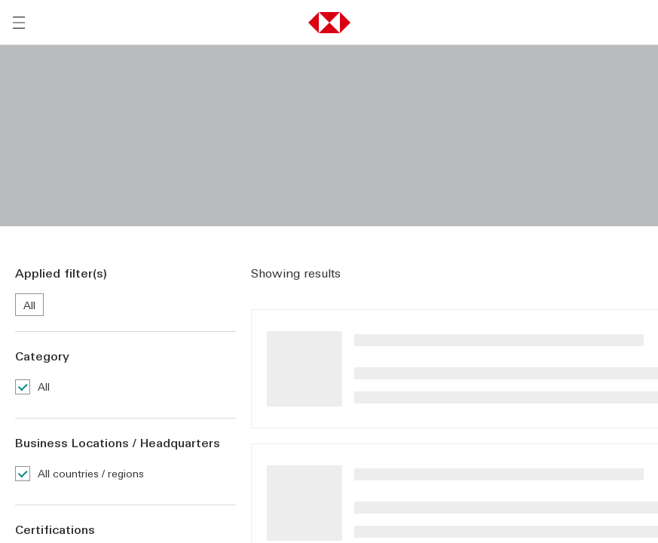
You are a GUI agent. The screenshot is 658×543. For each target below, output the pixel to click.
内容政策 (280, 484)
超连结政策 (427, 484)
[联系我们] (200, 377)
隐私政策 (511, 438)
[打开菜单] (19, 22)
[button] (329, 22)
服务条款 (237, 438)
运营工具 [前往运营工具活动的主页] (36, 352)
